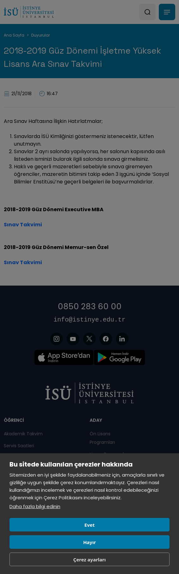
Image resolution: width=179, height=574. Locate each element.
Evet (89, 525)
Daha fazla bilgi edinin (34, 506)
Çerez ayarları (89, 559)
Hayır (89, 542)
